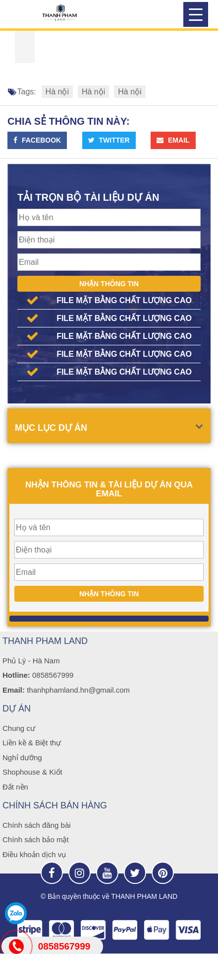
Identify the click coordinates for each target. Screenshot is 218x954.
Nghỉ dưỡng (22, 757)
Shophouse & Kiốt (32, 772)
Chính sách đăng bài (36, 825)
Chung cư (18, 728)
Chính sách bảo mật (35, 839)
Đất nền (15, 787)
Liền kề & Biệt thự (31, 742)
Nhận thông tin (109, 284)
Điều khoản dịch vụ (34, 854)
